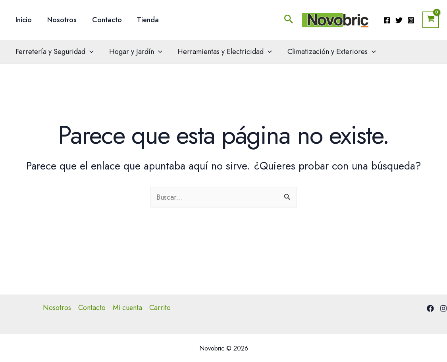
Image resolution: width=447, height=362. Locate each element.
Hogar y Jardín (134, 52)
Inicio (23, 20)
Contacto (104, 20)
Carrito (160, 307)
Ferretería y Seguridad (54, 52)
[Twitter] (399, 20)
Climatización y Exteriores (327, 52)
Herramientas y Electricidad (222, 52)
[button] (289, 20)
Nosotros (60, 20)
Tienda (144, 20)
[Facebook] (387, 20)
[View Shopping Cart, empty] (430, 20)
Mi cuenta (127, 307)
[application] (89, 52)
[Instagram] (410, 20)
